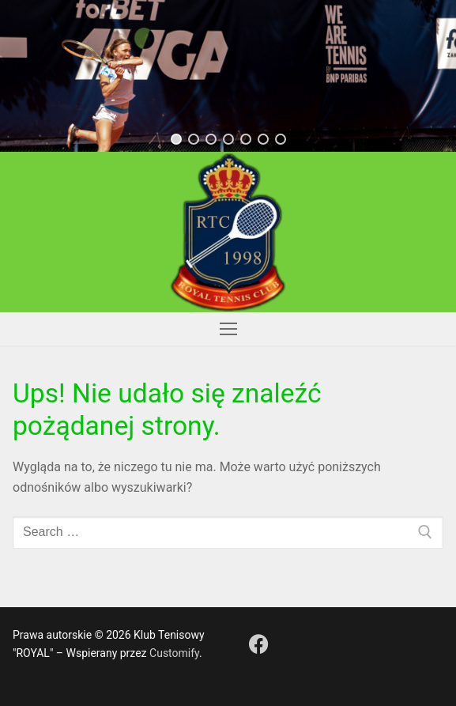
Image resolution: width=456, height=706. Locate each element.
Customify (174, 653)
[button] (176, 139)
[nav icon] (228, 328)
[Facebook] (259, 644)
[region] (228, 76)
